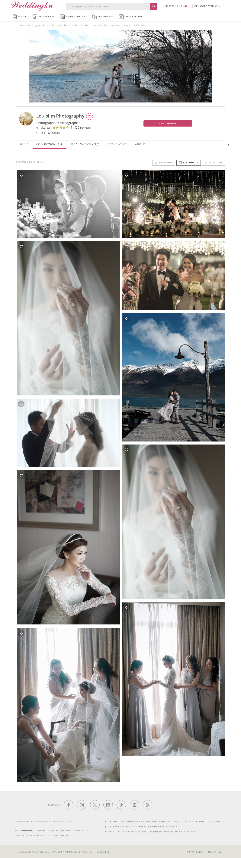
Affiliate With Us (62, 821)
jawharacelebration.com (74, 830)
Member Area (22, 821)
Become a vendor (41, 821)
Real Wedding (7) (86, 144)
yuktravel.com (23, 835)
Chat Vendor (168, 123)
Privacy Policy (195, 851)
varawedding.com (48, 830)
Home (23, 144)
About (140, 144)
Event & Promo (130, 16)
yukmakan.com (59, 835)
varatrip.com (41, 835)
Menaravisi (71, 851)
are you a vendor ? (207, 6)
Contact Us (102, 851)
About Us (87, 851)
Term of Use (214, 851)
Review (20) (117, 144)
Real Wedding (102, 16)
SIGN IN (186, 6)
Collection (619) (50, 144)
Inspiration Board (73, 16)
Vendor (19, 16)
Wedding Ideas (43, 16)
